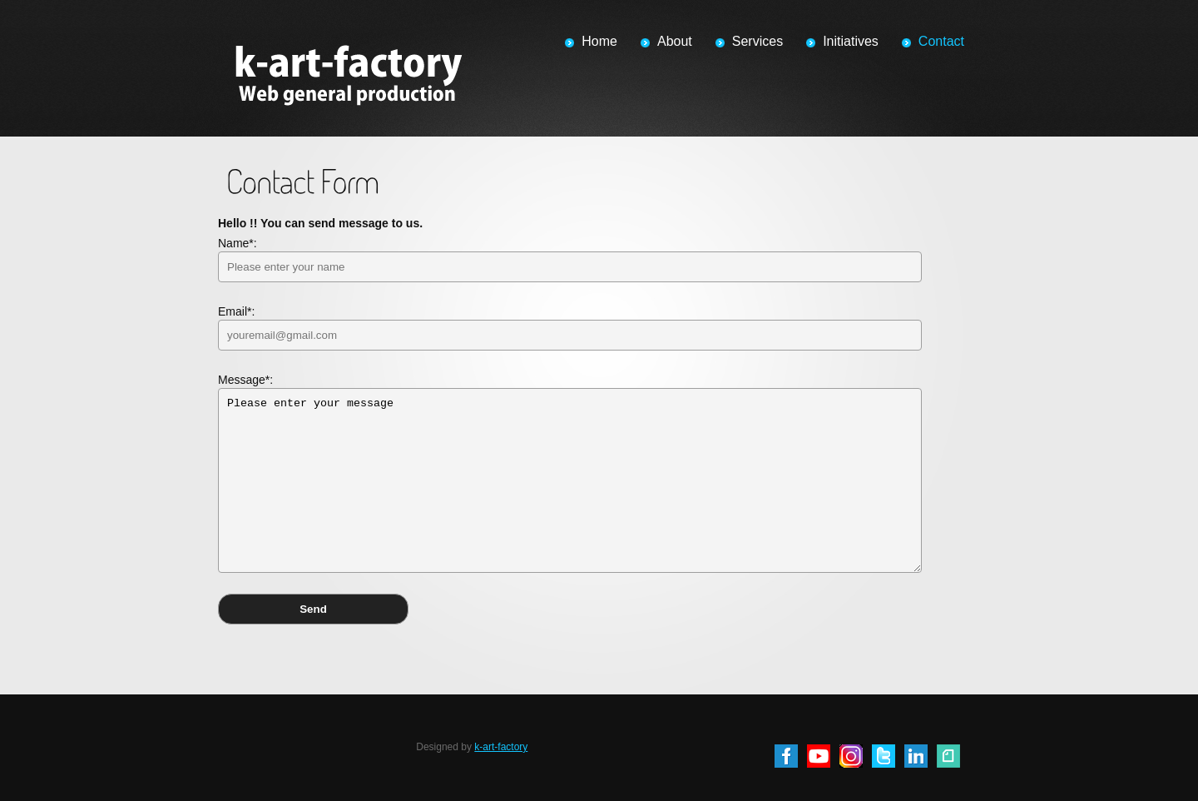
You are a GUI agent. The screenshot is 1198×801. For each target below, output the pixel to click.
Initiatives (851, 41)
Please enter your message (570, 480)
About (674, 41)
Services (757, 41)
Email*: (570, 328)
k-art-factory (500, 747)
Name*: (570, 259)
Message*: (570, 473)
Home (599, 41)
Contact (941, 41)
